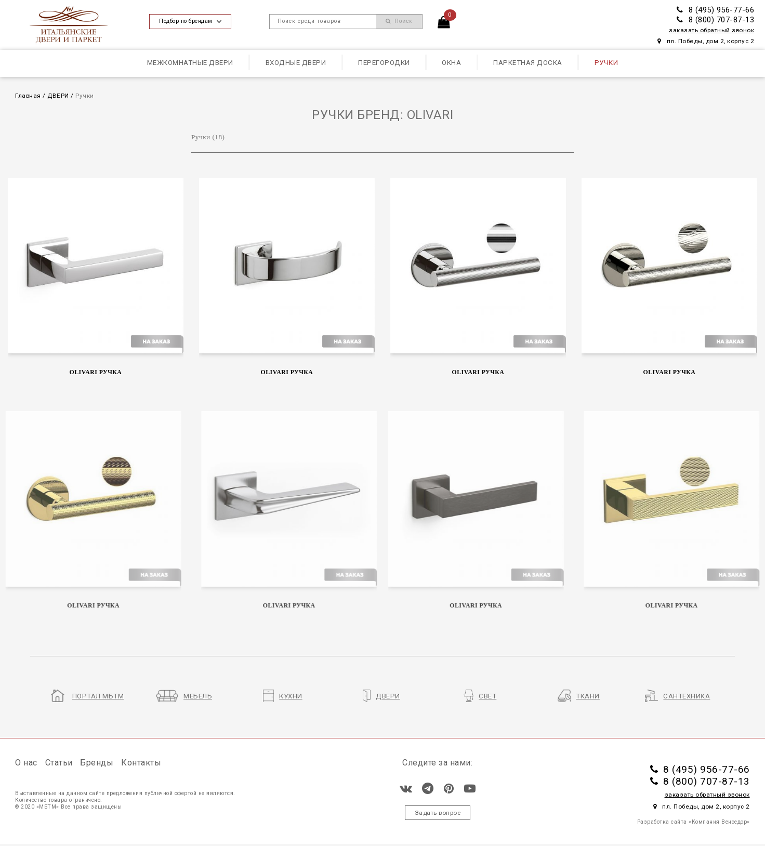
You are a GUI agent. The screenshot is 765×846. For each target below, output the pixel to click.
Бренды (96, 763)
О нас (26, 763)
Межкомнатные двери (190, 63)
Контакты (141, 763)
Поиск (399, 21)
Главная (28, 95)
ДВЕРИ (58, 95)
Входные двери (296, 63)
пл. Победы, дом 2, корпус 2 (705, 41)
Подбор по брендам (190, 21)
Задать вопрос (438, 812)
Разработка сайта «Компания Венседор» (693, 821)
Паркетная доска (527, 63)
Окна (451, 63)
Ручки (606, 63)
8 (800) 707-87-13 (715, 19)
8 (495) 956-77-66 (715, 10)
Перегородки (384, 63)
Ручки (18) (208, 137)
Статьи (59, 763)
